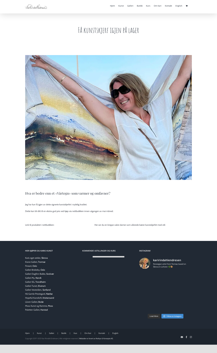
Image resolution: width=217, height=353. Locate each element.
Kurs (75, 333)
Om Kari (87, 333)
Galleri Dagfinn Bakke (35, 274)
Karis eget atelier (32, 258)
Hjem (27, 333)
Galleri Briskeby (32, 270)
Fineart (28, 266)
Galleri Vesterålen (33, 290)
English (115, 333)
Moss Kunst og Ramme (36, 306)
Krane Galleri (31, 262)
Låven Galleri (31, 302)
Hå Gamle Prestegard (35, 294)
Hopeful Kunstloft (33, 298)
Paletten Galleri (32, 309)
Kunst (39, 333)
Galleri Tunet (31, 286)
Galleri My (30, 278)
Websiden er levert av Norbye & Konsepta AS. (96, 338)
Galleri (51, 333)
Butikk (63, 333)
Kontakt (101, 333)
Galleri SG (29, 282)
